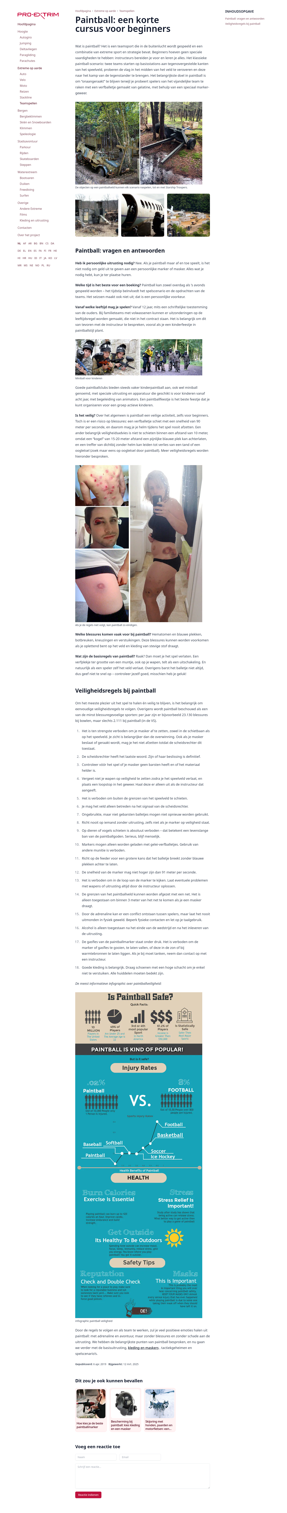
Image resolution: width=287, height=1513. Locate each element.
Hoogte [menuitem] (23, 31)
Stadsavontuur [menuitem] (28, 141)
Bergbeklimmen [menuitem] (31, 116)
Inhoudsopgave (239, 11)
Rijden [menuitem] (24, 153)
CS (47, 243)
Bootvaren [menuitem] (27, 178)
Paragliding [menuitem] (28, 55)
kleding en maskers (143, 1348)
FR (49, 250)
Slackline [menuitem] (26, 97)
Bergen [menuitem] (23, 111)
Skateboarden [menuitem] (29, 159)
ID (35, 258)
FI (45, 250)
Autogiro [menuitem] (26, 37)
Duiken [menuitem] (24, 184)
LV (55, 258)
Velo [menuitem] (23, 80)
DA (52, 243)
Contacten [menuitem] (25, 228)
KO (50, 258)
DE (19, 250)
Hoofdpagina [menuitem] (27, 24)
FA (40, 250)
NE (31, 265)
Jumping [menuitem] (25, 43)
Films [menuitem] (23, 215)
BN (41, 243)
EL (24, 250)
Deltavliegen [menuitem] (28, 49)
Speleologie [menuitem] (28, 134)
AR (30, 243)
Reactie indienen (88, 1495)
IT (40, 258)
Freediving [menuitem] (27, 190)
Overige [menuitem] (23, 203)
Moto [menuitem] (23, 86)
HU (30, 258)
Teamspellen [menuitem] (28, 103)
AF (24, 243)
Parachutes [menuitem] (27, 61)
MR (20, 265)
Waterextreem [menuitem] (27, 172)
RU (48, 265)
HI (19, 258)
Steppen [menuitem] (25, 165)
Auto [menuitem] (23, 74)
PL (43, 265)
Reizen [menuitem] (24, 92)
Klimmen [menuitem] (26, 128)
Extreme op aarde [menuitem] (30, 68)
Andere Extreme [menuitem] (31, 209)
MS (26, 265)
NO (37, 265)
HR (24, 258)
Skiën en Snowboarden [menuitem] (35, 122)
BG (35, 243)
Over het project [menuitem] (29, 235)
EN (29, 250)
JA (45, 258)
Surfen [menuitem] (24, 195)
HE (55, 250)
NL (19, 243)
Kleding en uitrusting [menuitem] (34, 220)
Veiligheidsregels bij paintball (242, 23)
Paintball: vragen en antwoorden (244, 18)
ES (35, 250)
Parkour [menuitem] (25, 147)
